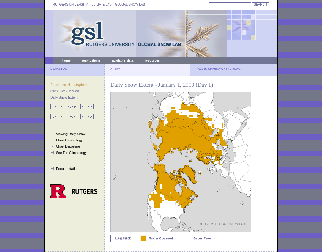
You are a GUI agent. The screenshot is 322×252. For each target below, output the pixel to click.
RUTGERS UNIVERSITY (70, 4)
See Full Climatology (71, 153)
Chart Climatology (69, 140)
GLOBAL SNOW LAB (130, 4)
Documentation (67, 169)
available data (122, 60)
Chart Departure (68, 146)
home (66, 60)
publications (91, 60)
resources (152, 60)
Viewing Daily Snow (70, 134)
